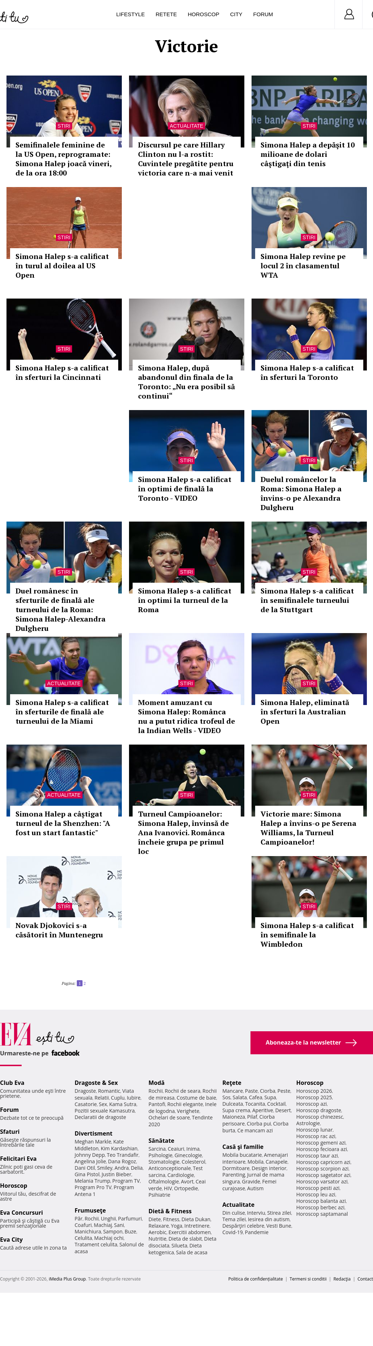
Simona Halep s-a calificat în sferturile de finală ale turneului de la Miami (62, 711)
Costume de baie (196, 1097)
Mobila (255, 1161)
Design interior (269, 1168)
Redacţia (342, 1279)
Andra (122, 1167)
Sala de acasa (191, 1252)
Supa (270, 1097)
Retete (166, 14)
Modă (156, 1083)
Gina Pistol (87, 1174)
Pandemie (257, 1232)
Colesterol (193, 1161)
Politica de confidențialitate (255, 1279)
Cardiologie (181, 1175)
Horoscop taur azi (317, 1155)
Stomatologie (163, 1161)
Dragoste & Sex (96, 1083)
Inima (193, 1148)
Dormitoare (236, 1168)
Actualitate (186, 126)
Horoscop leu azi (315, 1194)
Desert (283, 1110)
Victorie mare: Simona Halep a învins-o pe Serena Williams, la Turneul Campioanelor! (308, 828)
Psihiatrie (159, 1194)
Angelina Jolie (90, 1161)
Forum (263, 14)
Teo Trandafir (122, 1154)
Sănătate (161, 1141)
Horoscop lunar (314, 1129)
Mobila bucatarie (242, 1154)
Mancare (232, 1090)
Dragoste (85, 1090)
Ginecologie (188, 1155)
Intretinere (197, 1225)
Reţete (231, 1083)
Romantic (109, 1090)
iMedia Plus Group (67, 1279)
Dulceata (232, 1103)
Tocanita (255, 1103)
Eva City (11, 1239)
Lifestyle (130, 14)
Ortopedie (186, 1188)
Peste (283, 1090)
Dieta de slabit (185, 1238)
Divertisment (93, 1133)
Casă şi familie (242, 1147)
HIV (168, 1188)
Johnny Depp (90, 1154)
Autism (255, 1188)
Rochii (92, 1218)
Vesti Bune (278, 1225)
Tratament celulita (96, 1244)
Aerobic (157, 1232)
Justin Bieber (116, 1174)
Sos (226, 1097)
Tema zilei (234, 1219)
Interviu (256, 1212)
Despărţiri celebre (243, 1225)
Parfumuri (130, 1218)
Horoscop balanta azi (321, 1200)
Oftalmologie (163, 1181)
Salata (240, 1097)
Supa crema (236, 1110)
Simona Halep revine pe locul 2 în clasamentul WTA (303, 265)
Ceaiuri (176, 1148)
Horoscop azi (311, 1103)
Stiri (64, 126)
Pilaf (252, 1116)
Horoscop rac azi (316, 1136)
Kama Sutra (122, 1104)
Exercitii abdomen (189, 1232)
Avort (187, 1181)
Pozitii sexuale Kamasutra (105, 1110)
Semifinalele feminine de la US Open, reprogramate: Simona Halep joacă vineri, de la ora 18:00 (63, 159)
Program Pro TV (93, 1187)
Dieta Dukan (195, 1219)
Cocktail (276, 1103)
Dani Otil (85, 1167)
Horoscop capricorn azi (323, 1162)
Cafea (255, 1097)
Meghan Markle (93, 1141)
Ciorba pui (259, 1123)
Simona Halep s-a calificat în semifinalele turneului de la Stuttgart (307, 600)
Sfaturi (9, 1132)
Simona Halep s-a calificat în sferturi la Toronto (307, 372)
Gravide (251, 1181)
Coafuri (83, 1225)
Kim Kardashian (119, 1148)
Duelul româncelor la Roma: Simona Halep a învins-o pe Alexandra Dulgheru (301, 493)
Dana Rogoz (122, 1161)
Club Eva (12, 1083)
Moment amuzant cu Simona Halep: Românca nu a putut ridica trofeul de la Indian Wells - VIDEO (186, 716)
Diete (154, 1219)
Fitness (171, 1219)
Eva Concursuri (21, 1213)
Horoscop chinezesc (319, 1116)
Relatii (101, 1097)
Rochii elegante (185, 1104)
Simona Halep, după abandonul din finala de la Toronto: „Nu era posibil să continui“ (186, 382)
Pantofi (156, 1104)
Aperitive (262, 1110)
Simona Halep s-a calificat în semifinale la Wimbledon (307, 934)
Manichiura (88, 1231)
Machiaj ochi (108, 1237)
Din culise (233, 1212)
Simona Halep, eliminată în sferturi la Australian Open (305, 711)
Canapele (277, 1161)
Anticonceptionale (169, 1168)
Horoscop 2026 (314, 1090)
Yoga (176, 1225)
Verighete (188, 1111)
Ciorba (267, 1090)
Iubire (134, 1097)
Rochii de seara (182, 1090)
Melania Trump (92, 1180)
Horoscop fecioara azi (321, 1149)
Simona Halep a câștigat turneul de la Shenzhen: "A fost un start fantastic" (62, 823)
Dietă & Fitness (170, 1211)
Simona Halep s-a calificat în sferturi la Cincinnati (62, 372)
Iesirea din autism (269, 1219)
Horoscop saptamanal (322, 1213)
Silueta (179, 1245)
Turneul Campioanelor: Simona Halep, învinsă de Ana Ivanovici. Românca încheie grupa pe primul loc (183, 832)
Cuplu (118, 1097)
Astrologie (308, 1123)
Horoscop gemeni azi (321, 1142)
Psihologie (160, 1155)
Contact (365, 1279)
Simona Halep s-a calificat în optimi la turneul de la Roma (184, 600)
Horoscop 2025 (314, 1097)
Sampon (113, 1231)
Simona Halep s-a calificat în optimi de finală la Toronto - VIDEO (184, 488)
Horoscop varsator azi (321, 1181)
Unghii (108, 1218)
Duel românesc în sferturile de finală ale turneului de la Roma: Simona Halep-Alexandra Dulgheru (60, 609)
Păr (79, 1218)
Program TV (126, 1180)
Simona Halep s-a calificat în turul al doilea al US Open (62, 265)
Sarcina (157, 1148)
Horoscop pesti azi (317, 1187)
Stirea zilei (279, 1212)
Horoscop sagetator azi (323, 1175)
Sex (103, 1104)
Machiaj (103, 1225)
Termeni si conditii (308, 1279)
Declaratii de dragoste (100, 1117)
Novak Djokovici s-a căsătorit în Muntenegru (59, 930)
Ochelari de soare (169, 1117)
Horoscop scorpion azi (322, 1168)
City (236, 14)
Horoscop (203, 14)
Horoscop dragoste (318, 1110)
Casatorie (86, 1104)
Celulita (83, 1237)
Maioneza (233, 1116)
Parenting (233, 1174)
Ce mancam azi (255, 1130)
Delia (137, 1167)
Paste (251, 1090)
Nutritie (157, 1238)
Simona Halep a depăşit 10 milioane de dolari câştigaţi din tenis (308, 154)
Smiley (104, 1167)
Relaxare (158, 1225)
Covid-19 (232, 1232)
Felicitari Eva (18, 1159)
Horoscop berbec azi (320, 1207)
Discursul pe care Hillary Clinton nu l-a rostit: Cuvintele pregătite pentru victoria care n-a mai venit (186, 159)
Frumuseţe (90, 1210)
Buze (130, 1231)
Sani (119, 1225)
